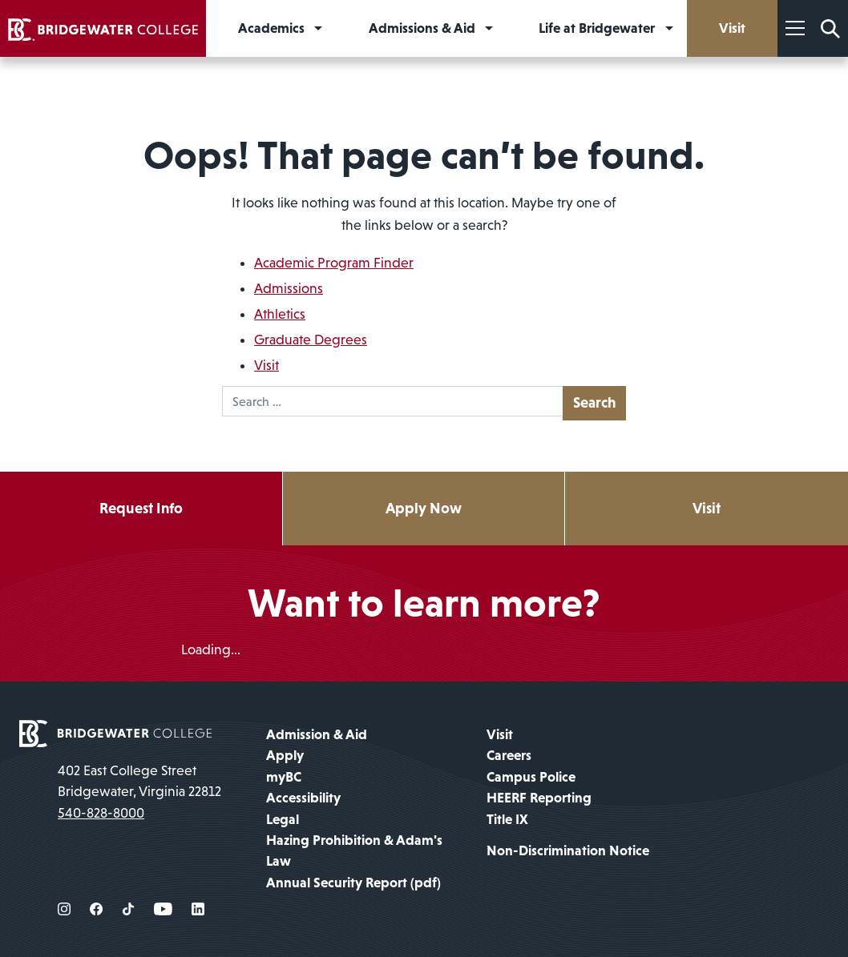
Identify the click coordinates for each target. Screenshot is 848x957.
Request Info (141, 508)
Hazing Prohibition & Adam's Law (354, 850)
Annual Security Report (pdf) (353, 883)
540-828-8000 (101, 813)
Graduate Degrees (310, 340)
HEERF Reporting (539, 798)
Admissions (288, 288)
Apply (285, 755)
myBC (283, 777)
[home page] (115, 732)
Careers (509, 755)
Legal (282, 819)
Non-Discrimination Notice (568, 850)
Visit (266, 365)
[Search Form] (830, 28)
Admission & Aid (316, 734)
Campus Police (531, 777)
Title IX (507, 819)
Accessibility (303, 798)
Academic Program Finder (334, 263)
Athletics (279, 314)
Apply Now (424, 508)
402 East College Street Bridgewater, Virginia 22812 (139, 780)
